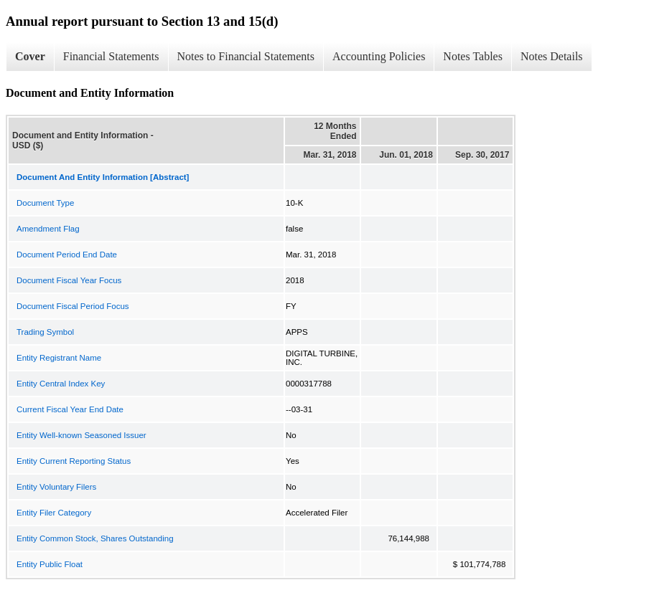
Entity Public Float (50, 564)
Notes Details (551, 56)
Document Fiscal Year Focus (69, 280)
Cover (30, 56)
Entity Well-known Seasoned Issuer (81, 435)
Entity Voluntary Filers (56, 487)
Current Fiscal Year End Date (70, 409)
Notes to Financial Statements (246, 56)
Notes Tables (473, 56)
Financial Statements (111, 56)
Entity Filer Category (54, 512)
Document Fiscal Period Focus (73, 306)
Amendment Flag (48, 228)
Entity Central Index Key (61, 383)
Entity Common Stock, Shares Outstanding (95, 538)
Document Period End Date (67, 254)
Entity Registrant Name (59, 357)
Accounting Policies (378, 56)
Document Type (45, 203)
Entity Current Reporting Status (74, 461)
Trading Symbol (45, 332)
